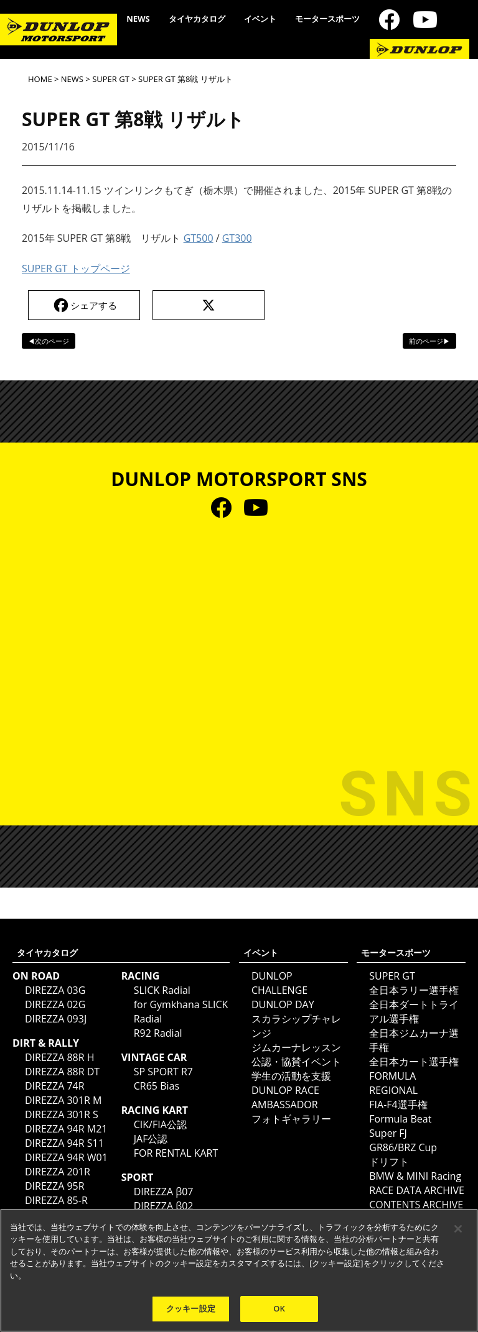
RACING (140, 976)
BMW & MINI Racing (415, 1176)
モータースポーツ (327, 18)
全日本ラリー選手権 (414, 990)
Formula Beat (400, 1119)
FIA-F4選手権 (398, 1104)
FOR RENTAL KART (176, 1153)
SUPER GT (110, 79)
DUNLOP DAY (282, 1004)
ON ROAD (36, 976)
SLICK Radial (162, 990)
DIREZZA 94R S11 (64, 1143)
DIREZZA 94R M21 (66, 1129)
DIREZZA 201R (57, 1171)
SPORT (137, 1177)
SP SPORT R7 (163, 1071)
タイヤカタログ (197, 18)
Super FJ (388, 1133)
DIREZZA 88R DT (62, 1071)
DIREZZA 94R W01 (66, 1157)
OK (279, 1308)
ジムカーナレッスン (296, 1047)
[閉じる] (458, 1228)
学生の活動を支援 (291, 1076)
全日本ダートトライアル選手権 (414, 1012)
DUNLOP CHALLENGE (279, 983)
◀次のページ (48, 341)
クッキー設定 (190, 1308)
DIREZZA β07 (164, 1191)
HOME (40, 79)
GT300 (237, 238)
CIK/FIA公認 (160, 1124)
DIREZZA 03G (55, 990)
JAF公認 (151, 1139)
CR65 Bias (156, 1086)
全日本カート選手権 (414, 1061)
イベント (260, 18)
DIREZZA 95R (55, 1186)
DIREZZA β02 (164, 1206)
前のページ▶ (429, 341)
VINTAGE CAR (154, 1057)
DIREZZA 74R (55, 1086)
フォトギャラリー (291, 1119)
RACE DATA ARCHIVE (416, 1190)
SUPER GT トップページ (76, 268)
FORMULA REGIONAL (393, 1083)
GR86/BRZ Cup (403, 1147)
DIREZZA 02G (55, 1004)
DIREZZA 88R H (60, 1057)
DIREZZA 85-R (56, 1200)
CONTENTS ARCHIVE (416, 1204)
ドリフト (389, 1162)
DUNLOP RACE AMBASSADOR (285, 1097)
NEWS (138, 18)
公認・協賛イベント (296, 1061)
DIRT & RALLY (45, 1043)
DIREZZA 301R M (63, 1100)
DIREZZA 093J (56, 1019)
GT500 (198, 238)
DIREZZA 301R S (61, 1114)
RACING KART (154, 1110)
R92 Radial (158, 1033)
